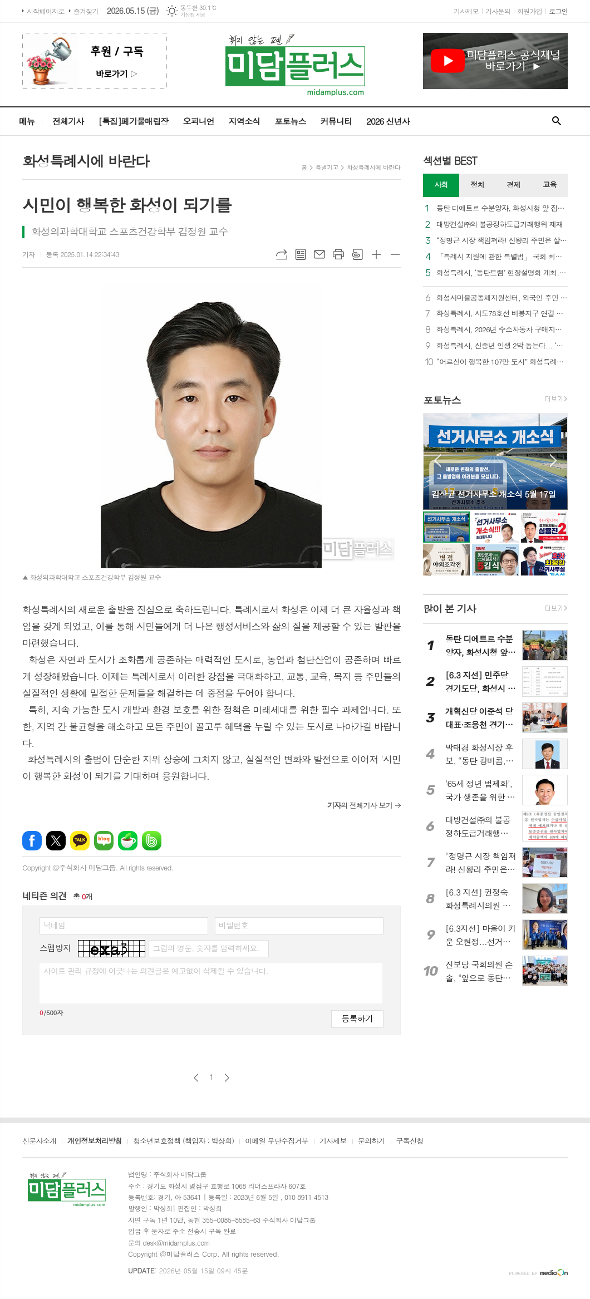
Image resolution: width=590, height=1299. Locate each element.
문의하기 (371, 1141)
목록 (300, 254)
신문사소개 (39, 1141)
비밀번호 (233, 925)
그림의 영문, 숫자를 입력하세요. (206, 948)
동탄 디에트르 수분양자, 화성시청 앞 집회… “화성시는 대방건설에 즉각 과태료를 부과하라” (502, 208)
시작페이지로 (46, 11)
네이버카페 (127, 840)
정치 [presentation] (477, 184)
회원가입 (529, 11)
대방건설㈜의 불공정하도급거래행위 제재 (499, 224)
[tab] (441, 185)
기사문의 (497, 11)
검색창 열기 (556, 121)
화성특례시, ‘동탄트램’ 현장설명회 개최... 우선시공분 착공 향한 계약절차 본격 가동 (502, 273)
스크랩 (357, 254)
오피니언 (198, 121)
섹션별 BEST (450, 161)
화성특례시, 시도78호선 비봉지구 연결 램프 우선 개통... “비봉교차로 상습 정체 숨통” (502, 313)
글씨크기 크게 (376, 254)
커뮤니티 (336, 121)
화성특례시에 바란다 (373, 167)
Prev (437, 460)
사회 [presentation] (441, 184)
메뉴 (27, 121)
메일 (319, 254)
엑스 (56, 840)
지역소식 (244, 121)
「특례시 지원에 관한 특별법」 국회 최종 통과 (502, 257)
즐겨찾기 (86, 11)
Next (553, 460)
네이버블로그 (104, 840)
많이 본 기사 (449, 609)
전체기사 (67, 121)
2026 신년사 (388, 121)
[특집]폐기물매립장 (133, 121)
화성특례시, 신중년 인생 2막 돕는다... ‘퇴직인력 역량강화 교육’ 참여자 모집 (502, 346)
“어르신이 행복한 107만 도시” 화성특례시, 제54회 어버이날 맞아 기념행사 (502, 362)
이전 (196, 1077)
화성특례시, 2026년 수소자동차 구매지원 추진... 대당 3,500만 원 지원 (502, 329)
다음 (226, 1077)
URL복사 (281, 254)
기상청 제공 (192, 14)
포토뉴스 (290, 121)
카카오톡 (80, 840)
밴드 (151, 840)
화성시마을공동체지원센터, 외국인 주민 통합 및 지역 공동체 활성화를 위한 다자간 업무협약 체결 (502, 298)
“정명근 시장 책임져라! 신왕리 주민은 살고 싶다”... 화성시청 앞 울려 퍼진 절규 (502, 240)
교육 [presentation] (549, 184)
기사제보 (466, 11)
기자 (28, 254)
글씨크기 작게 (395, 254)
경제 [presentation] (513, 184)
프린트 (338, 254)
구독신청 (410, 1141)
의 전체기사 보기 (359, 805)
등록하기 (357, 1018)
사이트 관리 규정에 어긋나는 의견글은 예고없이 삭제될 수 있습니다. (155, 971)
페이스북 (32, 840)
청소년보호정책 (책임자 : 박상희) (183, 1141)
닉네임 (54, 925)
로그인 (558, 11)
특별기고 (327, 167)
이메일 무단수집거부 (276, 1141)
